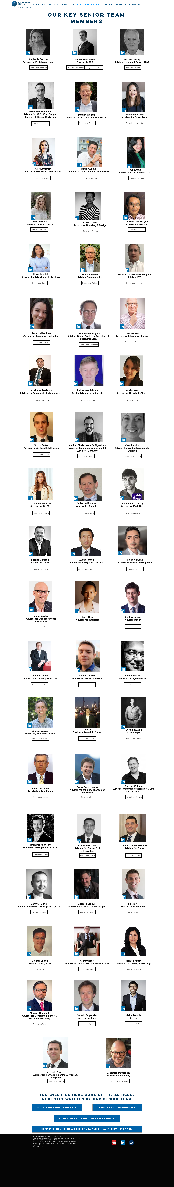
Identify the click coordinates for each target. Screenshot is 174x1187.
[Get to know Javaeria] (41, 513)
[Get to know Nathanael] (75, 67)
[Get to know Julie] (43, 178)
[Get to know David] (87, 738)
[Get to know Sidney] (87, 969)
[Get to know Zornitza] (41, 342)
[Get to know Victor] (41, 454)
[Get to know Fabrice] (40, 569)
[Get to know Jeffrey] (132, 342)
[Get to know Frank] (87, 797)
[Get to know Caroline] (133, 456)
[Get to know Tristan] (40, 854)
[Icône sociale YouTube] (114, 1142)
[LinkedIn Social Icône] (123, 727)
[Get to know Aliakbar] (132, 513)
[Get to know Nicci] (39, 229)
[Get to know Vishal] (133, 1023)
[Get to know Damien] (87, 123)
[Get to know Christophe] (89, 344)
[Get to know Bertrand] (134, 283)
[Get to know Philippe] (90, 283)
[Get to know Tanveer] (40, 1024)
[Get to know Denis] (40, 627)
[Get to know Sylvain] (87, 1023)
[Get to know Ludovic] (132, 684)
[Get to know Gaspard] (87, 912)
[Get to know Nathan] (90, 231)
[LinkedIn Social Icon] (28, 53)
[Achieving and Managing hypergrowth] (87, 1118)
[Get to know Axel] (133, 626)
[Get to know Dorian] (133, 738)
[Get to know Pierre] (135, 569)
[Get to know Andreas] (40, 738)
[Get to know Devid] (89, 178)
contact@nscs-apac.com (40, 1146)
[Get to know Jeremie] (56, 1081)
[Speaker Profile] (94, 67)
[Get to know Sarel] (87, 627)
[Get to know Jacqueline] (135, 123)
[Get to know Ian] (133, 912)
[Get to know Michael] (132, 67)
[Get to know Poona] (137, 178)
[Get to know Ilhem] (39, 283)
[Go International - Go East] (57, 1107)
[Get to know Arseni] (133, 855)
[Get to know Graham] (134, 797)
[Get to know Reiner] (87, 400)
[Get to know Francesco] (40, 123)
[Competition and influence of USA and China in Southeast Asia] (87, 1129)
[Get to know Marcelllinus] (40, 400)
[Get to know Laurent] (137, 229)
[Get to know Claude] (40, 797)
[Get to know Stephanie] (38, 67)
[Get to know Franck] (87, 855)
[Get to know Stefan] (39, 684)
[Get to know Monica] (133, 969)
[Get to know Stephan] (86, 456)
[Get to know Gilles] (87, 513)
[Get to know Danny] (39, 912)
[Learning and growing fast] (117, 1107)
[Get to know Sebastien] (120, 1081)
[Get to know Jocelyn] (131, 400)
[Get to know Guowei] (86, 569)
